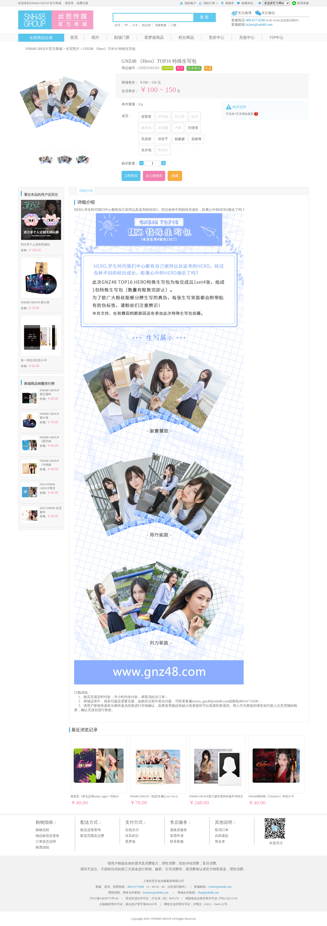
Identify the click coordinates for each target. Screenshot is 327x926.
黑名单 (220, 841)
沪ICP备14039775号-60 (104, 898)
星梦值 (130, 841)
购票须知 (42, 847)
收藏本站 (245, 3)
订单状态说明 (46, 841)
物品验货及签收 (47, 836)
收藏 (174, 176)
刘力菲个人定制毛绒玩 (35, 244)
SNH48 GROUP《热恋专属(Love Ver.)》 (155, 796)
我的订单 (208, 3)
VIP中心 (276, 37)
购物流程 (42, 830)
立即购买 (131, 176)
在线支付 (132, 830)
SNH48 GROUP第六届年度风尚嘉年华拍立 (216, 796)
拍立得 (146, 25)
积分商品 (186, 37)
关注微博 (244, 13)
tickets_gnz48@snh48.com (210, 701)
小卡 (135, 25)
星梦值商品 (154, 37)
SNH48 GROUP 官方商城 (43, 49)
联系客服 (300, 3)
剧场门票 (122, 37)
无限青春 (160, 25)
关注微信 (268, 13)
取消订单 (221, 830)
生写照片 (72, 49)
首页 (74, 37)
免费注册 (82, 3)
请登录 (69, 3)
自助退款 (221, 836)
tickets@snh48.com (259, 24)
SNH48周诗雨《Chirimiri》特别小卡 (271, 796)
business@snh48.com (155, 892)
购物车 (227, 3)
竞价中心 (216, 37)
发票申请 (177, 836)
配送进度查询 (90, 830)
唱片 (95, 37)
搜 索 (204, 17)
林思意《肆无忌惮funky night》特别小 (94, 796)
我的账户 (188, 3)
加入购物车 (154, 176)
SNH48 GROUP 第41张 (35, 302)
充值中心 (247, 37)
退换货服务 (178, 830)
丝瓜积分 (132, 836)
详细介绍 (86, 191)
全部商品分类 (41, 38)
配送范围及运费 (92, 836)
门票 (173, 25)
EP (126, 25)
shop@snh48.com (208, 892)
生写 (117, 25)
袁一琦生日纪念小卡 (34, 360)
